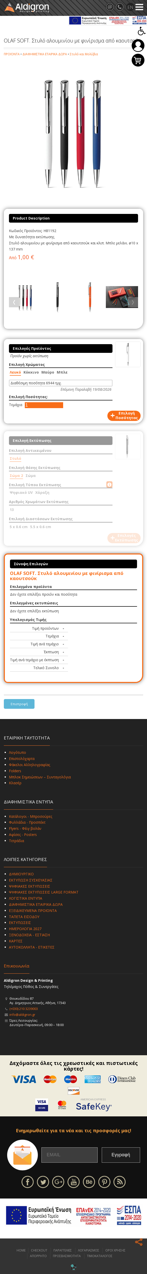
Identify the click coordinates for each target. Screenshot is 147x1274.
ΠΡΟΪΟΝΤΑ (12, 54)
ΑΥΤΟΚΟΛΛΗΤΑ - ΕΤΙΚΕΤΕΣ (31, 947)
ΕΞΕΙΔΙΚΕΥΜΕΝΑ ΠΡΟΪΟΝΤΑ (33, 910)
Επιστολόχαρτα (22, 758)
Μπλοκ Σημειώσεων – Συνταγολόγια (40, 777)
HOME (21, 1250)
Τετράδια (16, 840)
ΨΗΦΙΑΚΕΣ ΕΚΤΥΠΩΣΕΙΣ (29, 886)
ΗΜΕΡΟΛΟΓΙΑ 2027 (25, 928)
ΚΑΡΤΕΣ (15, 941)
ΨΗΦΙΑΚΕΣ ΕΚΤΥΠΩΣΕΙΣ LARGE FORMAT (43, 892)
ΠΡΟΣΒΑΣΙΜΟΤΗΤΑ (67, 1256)
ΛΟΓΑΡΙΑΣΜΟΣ (88, 1250)
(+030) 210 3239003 (23, 1008)
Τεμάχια (15, 404)
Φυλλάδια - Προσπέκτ (27, 822)
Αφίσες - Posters (23, 834)
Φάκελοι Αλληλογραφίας (29, 764)
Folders (15, 770)
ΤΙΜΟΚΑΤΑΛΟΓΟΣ (99, 1256)
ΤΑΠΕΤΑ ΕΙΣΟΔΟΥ (24, 916)
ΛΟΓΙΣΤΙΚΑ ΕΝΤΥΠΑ (25, 898)
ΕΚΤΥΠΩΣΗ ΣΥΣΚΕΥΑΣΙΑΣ (30, 880)
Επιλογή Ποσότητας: (28, 396)
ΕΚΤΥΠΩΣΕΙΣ (20, 922)
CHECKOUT (39, 1250)
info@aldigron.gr (22, 1014)
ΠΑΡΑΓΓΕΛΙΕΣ (62, 1250)
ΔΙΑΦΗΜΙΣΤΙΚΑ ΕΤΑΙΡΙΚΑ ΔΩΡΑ (44, 54)
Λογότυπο (17, 752)
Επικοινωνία (16, 966)
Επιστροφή (19, 704)
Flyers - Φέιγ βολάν (25, 828)
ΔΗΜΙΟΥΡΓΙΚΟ (21, 874)
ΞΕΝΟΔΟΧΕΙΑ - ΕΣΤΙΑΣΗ (29, 934)
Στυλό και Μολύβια (84, 54)
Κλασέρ (15, 782)
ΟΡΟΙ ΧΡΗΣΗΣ (115, 1250)
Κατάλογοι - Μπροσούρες (30, 816)
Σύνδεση (138, 45)
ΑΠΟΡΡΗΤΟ (38, 1256)
